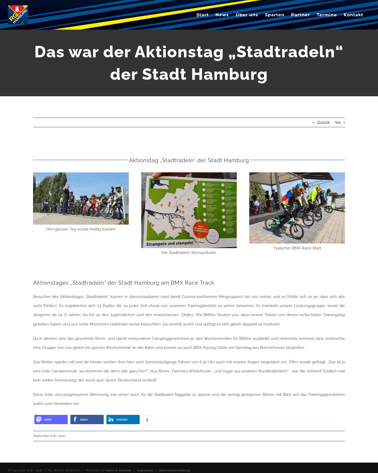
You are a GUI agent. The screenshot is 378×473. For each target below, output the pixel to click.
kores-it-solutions (118, 470)
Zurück (323, 122)
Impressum (145, 470)
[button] (51, 419)
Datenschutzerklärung (174, 470)
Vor (338, 122)
